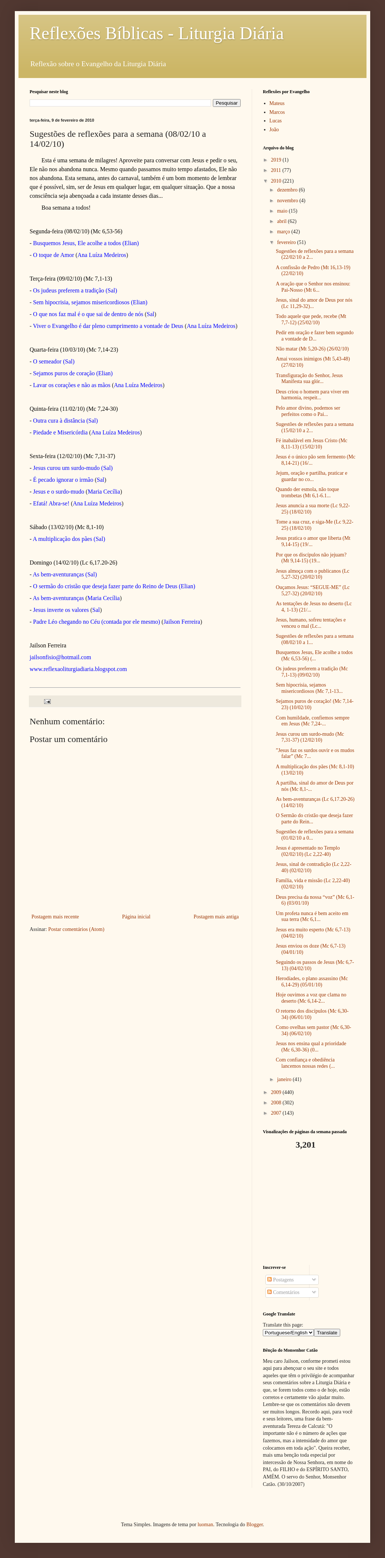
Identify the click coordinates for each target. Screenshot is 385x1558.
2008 (277, 1102)
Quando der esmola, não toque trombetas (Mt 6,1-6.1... (307, 492)
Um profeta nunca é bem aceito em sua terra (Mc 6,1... (312, 916)
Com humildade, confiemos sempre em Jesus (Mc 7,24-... (312, 721)
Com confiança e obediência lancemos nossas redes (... (305, 1063)
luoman (205, 1524)
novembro (288, 200)
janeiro (284, 1079)
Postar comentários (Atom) (76, 929)
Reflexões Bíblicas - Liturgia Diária (157, 33)
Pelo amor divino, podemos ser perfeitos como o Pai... (308, 411)
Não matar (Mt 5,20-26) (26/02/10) (312, 349)
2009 (277, 1092)
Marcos (277, 112)
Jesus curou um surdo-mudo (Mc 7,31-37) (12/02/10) (310, 737)
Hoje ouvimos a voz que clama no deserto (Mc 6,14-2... (311, 998)
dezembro (288, 190)
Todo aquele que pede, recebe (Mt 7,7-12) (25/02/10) (311, 319)
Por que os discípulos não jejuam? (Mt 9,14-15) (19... (311, 558)
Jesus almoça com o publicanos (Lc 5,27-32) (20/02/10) (312, 574)
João (274, 129)
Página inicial (136, 916)
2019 (277, 160)
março (284, 231)
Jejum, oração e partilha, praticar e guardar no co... (311, 476)
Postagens (280, 1280)
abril (282, 221)
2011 (276, 170)
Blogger (254, 1524)
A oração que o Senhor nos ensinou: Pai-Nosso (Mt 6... (313, 287)
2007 (277, 1113)
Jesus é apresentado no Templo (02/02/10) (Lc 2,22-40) (308, 851)
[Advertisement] (309, 1207)
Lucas (276, 120)
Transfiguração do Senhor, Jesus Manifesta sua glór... (309, 379)
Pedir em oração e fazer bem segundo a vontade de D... (315, 336)
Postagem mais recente (55, 916)
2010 (277, 181)
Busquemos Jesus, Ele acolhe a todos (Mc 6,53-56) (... (314, 655)
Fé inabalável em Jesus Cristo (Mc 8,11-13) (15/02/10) (311, 444)
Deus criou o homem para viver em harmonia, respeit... (312, 395)
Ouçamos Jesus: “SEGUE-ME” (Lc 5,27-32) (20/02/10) (312, 590)
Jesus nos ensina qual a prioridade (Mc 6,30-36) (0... (311, 1047)
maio (283, 211)
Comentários (283, 1292)
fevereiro (287, 242)
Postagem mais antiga (216, 916)
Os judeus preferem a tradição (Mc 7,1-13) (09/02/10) (312, 672)
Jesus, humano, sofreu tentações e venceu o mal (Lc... (311, 623)
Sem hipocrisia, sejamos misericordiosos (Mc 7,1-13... (309, 688)
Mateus (277, 103)
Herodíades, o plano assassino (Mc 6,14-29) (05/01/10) (312, 982)
